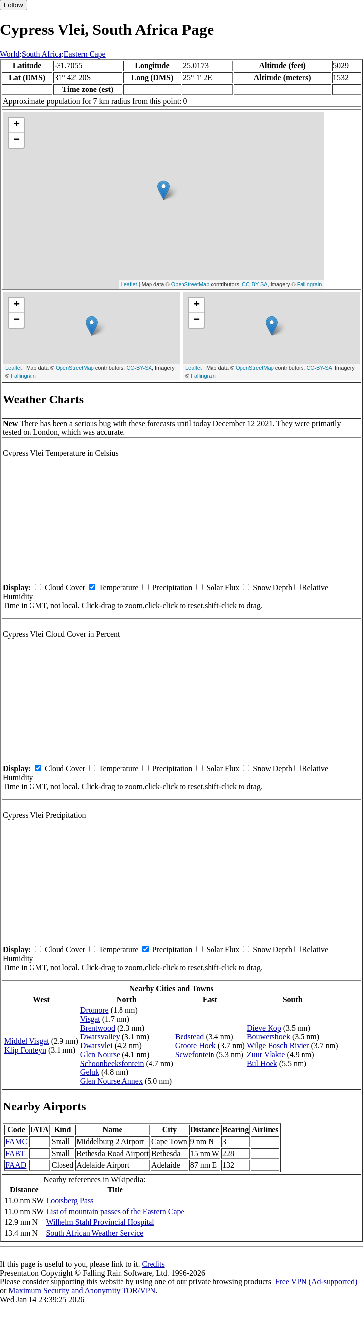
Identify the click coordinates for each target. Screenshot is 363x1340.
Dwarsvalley (100, 1037)
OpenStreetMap (190, 284)
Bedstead (189, 1037)
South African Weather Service (94, 1233)
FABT (15, 1153)
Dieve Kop (264, 1028)
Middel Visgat (26, 1041)
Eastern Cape (85, 54)
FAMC (16, 1141)
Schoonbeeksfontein (112, 1063)
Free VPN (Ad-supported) (316, 1282)
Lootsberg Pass (69, 1200)
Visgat (90, 1019)
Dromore (94, 1010)
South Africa (41, 54)
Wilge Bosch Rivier (278, 1045)
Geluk (89, 1072)
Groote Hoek (195, 1045)
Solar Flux (222, 587)
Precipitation (172, 587)
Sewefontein (194, 1054)
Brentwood (97, 1028)
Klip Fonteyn (25, 1050)
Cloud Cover (65, 587)
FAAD (15, 1165)
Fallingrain (309, 284)
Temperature (119, 587)
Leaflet (129, 284)
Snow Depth (272, 587)
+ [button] (16, 125)
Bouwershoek (268, 1037)
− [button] (16, 140)
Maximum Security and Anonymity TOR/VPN (81, 1290)
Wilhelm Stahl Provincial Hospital (100, 1222)
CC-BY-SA (255, 284)
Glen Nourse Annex (111, 1081)
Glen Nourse (100, 1054)
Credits (153, 1264)
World (10, 54)
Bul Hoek (262, 1063)
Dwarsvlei (96, 1045)
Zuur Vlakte (266, 1054)
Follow (13, 5)
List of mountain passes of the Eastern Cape (115, 1211)
